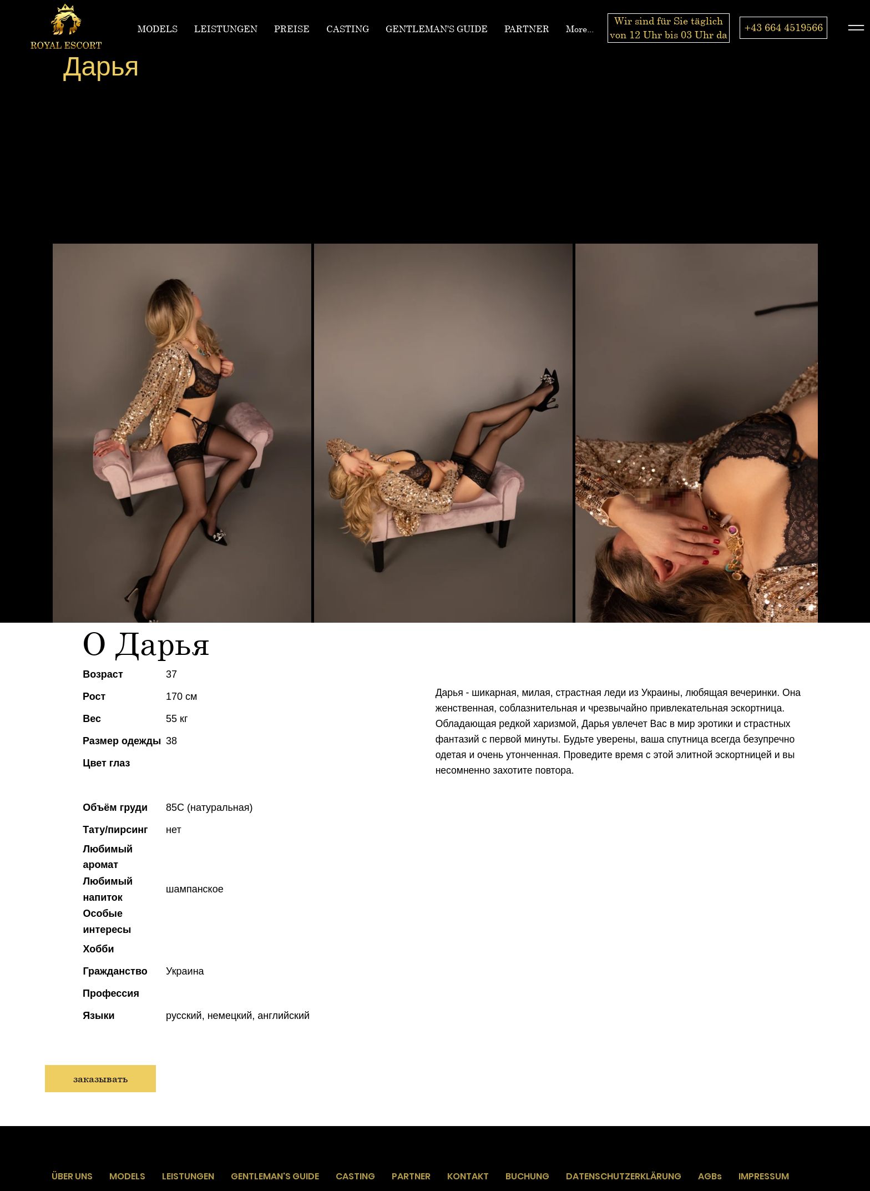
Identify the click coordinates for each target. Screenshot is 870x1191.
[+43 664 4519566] (783, 28)
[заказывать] (100, 1078)
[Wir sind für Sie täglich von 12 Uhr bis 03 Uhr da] (669, 27)
